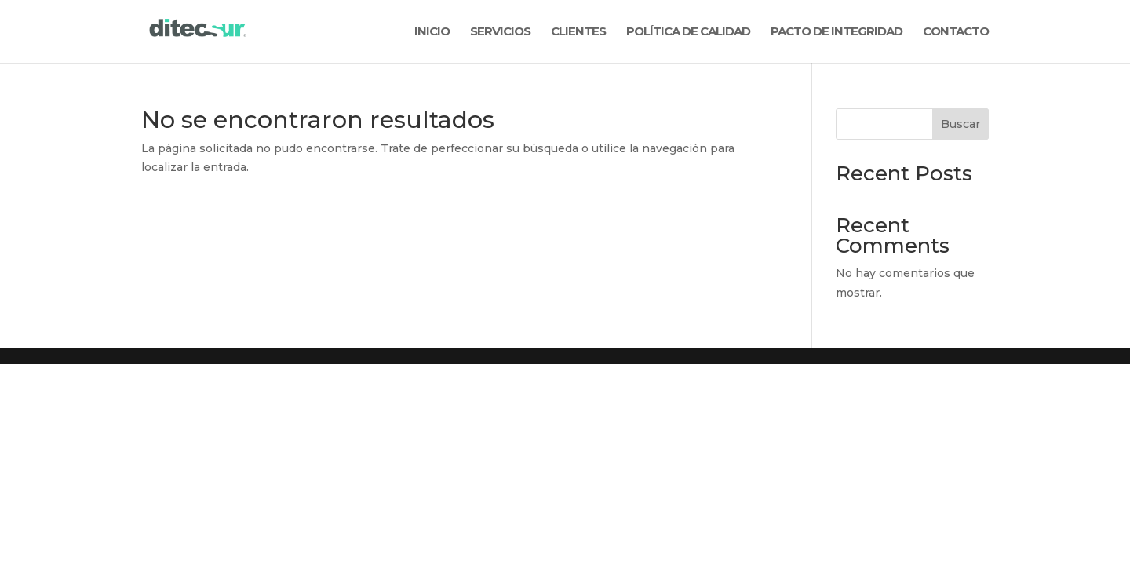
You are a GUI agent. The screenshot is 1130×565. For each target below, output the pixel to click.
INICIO (432, 32)
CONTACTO (956, 32)
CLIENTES (578, 32)
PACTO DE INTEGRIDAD (836, 32)
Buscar (960, 124)
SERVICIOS (500, 32)
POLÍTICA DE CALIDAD (688, 32)
